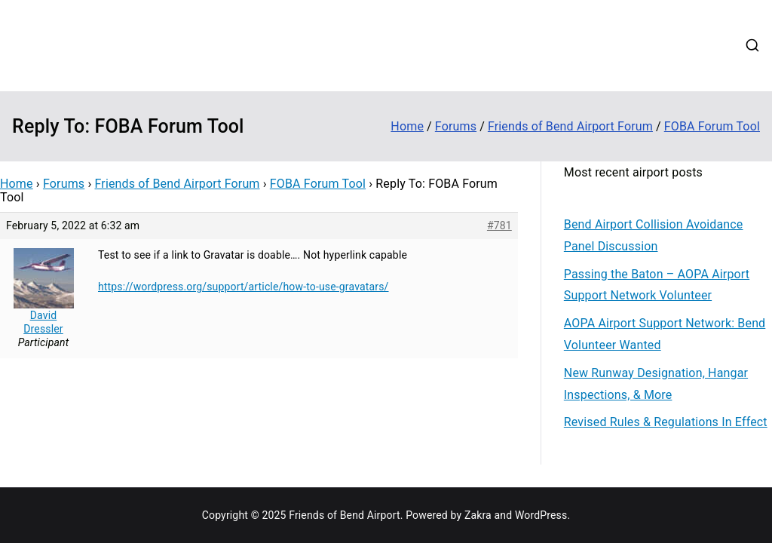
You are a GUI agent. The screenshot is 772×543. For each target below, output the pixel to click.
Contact (453, 64)
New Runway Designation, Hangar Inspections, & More (656, 384)
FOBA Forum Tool (318, 183)
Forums (662, 25)
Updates (551, 25)
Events (608, 25)
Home (375, 25)
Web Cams (387, 64)
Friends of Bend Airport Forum (177, 183)
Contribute (485, 25)
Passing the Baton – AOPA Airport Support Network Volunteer (656, 285)
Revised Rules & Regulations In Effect (665, 422)
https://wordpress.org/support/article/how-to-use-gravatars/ (243, 287)
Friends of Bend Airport (170, 34)
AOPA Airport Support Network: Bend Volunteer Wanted (665, 334)
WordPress (541, 515)
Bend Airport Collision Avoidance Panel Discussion (653, 235)
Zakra (478, 515)
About (424, 25)
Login (506, 64)
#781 (499, 225)
